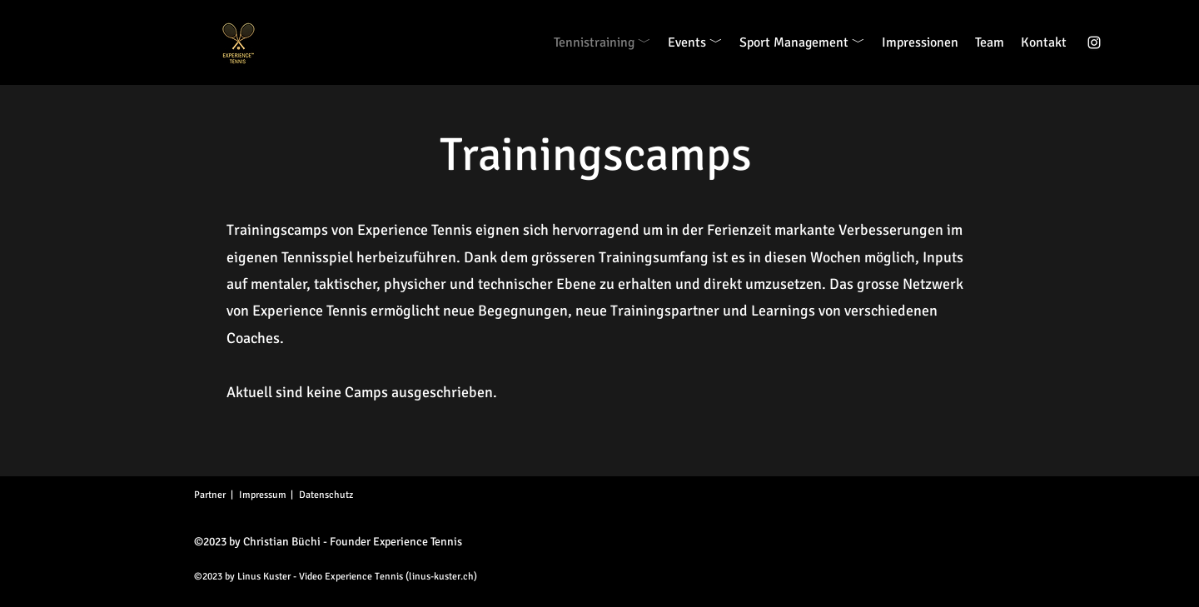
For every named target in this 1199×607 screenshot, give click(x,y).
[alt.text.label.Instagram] (1094, 42)
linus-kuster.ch (441, 576)
